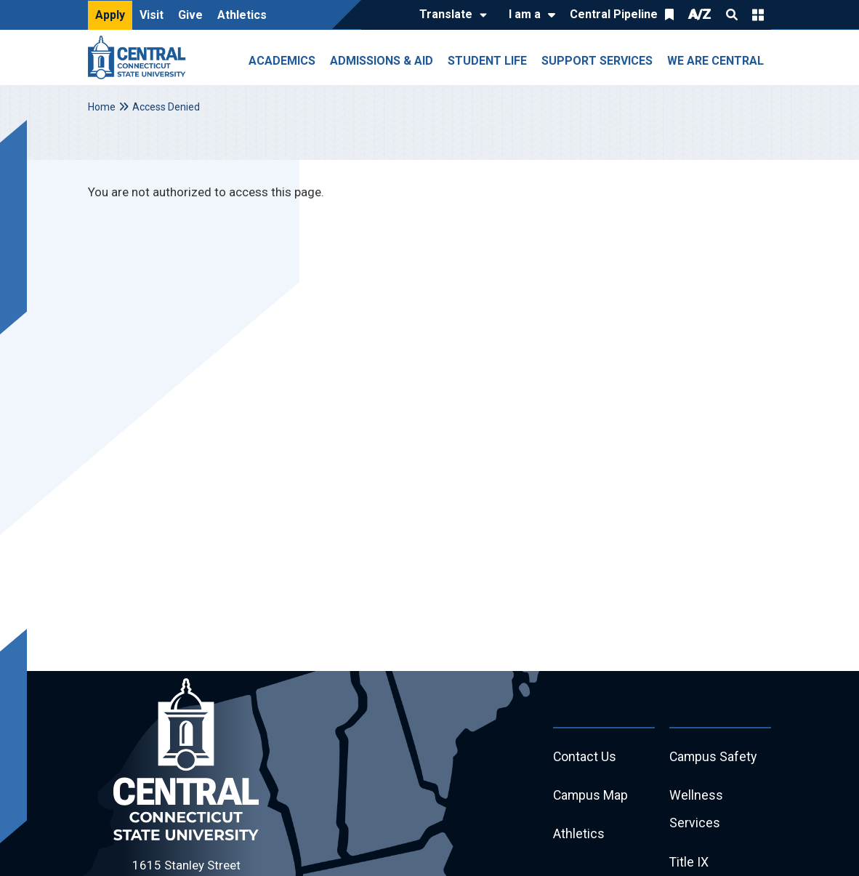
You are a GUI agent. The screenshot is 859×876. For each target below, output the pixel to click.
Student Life (487, 61)
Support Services (597, 61)
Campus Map (591, 796)
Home (102, 107)
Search (732, 14)
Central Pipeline (614, 14)
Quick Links (758, 14)
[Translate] (449, 15)
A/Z (699, 14)
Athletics (242, 15)
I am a (525, 14)
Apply (110, 15)
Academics (282, 61)
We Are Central (715, 61)
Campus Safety (714, 757)
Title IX (689, 864)
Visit (152, 15)
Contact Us (585, 757)
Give (190, 15)
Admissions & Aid (381, 61)
